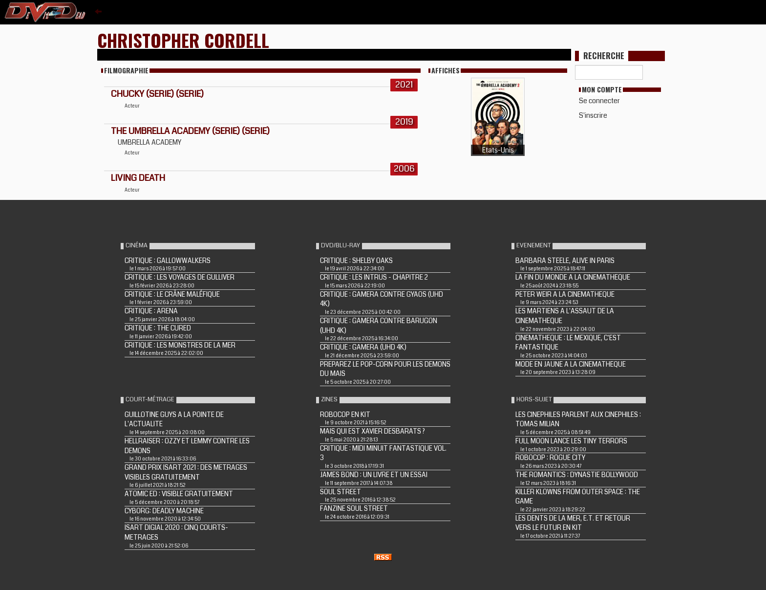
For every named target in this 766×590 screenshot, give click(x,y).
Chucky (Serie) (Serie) (157, 93)
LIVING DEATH (138, 178)
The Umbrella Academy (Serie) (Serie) (190, 131)
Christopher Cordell (183, 40)
